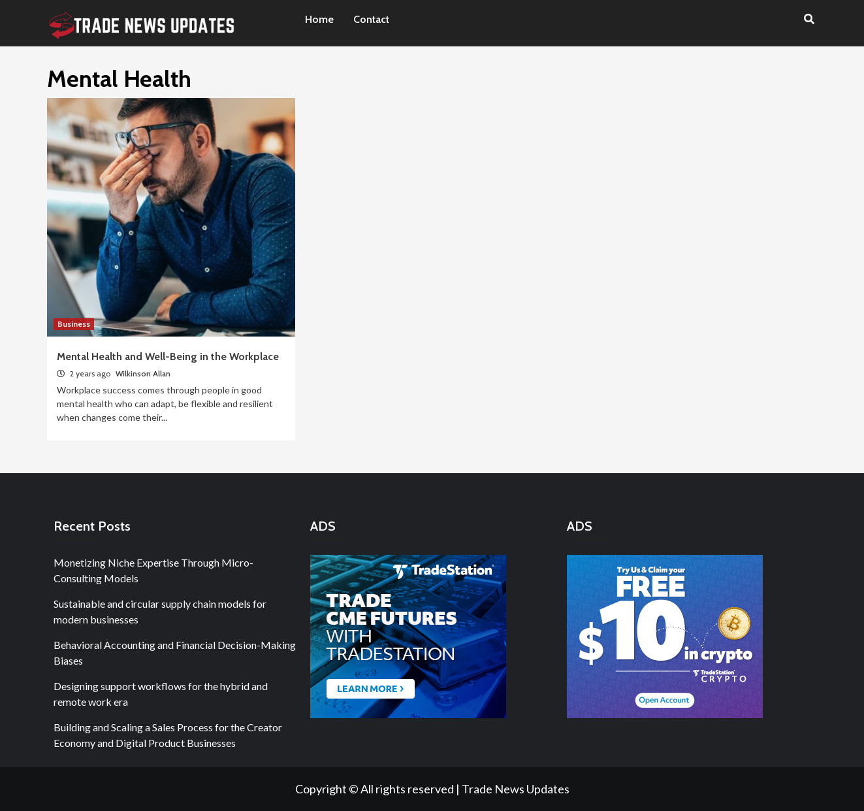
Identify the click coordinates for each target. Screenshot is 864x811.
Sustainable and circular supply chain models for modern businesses (160, 611)
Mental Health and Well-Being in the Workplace (168, 356)
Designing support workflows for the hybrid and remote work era (161, 694)
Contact (371, 19)
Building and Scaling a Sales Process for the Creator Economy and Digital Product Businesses (168, 735)
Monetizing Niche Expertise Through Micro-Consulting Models (153, 570)
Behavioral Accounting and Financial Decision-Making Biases (175, 652)
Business (73, 324)
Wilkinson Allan (143, 373)
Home (319, 19)
